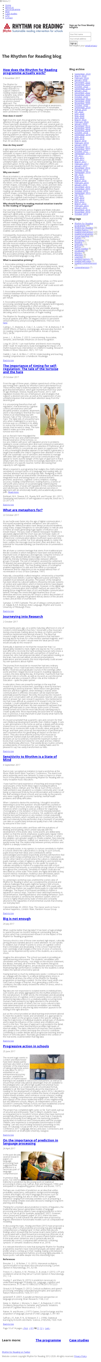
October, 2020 (81, 105)
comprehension (82, 267)
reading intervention (84, 231)
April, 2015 (79, 201)
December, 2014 (82, 209)
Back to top (8, 360)
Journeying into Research (23, 616)
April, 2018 (79, 138)
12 (41, 1328)
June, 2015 (79, 197)
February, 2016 (82, 182)
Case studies (11, 13)
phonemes (80, 240)
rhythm (78, 238)
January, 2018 (81, 145)
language (79, 244)
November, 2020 (82, 103)
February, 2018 (82, 143)
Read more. (13, 492)
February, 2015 (82, 205)
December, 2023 (82, 82)
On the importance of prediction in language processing (30, 1141)
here (5, 322)
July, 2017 (79, 155)
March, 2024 (80, 76)
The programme (12, 9)
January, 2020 (81, 124)
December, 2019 (82, 126)
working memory (82, 259)
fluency (78, 246)
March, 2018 (80, 140)
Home (8, 5)
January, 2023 (81, 90)
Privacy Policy (80, 1356)
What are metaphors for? (23, 510)
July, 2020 (79, 111)
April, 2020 (79, 117)
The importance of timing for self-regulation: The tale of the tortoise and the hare (30, 368)
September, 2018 (82, 134)
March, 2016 (80, 180)
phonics (78, 252)
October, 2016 (81, 170)
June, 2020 (79, 113)
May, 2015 (79, 199)
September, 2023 (82, 88)
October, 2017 (81, 151)
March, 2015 (80, 203)
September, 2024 (82, 74)
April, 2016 (79, 178)
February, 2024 (82, 78)
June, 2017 (79, 157)
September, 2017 (82, 153)
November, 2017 (82, 149)
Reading (78, 242)
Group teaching (82, 236)
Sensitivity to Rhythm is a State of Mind (30, 758)
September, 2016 (82, 172)
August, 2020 (81, 109)
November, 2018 (82, 130)
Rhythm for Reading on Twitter (16, 1352)
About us (9, 7)
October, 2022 (81, 97)
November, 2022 (82, 94)
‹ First (25, 1328)
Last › (47, 1328)
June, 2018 (79, 136)
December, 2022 (82, 92)
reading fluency (82, 229)
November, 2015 (82, 189)
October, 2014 (81, 214)
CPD (7, 15)
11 (38, 1328)
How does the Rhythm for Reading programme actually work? (30, 71)
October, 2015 (81, 191)
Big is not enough (17, 918)
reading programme (84, 233)
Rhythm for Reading (84, 227)
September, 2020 (82, 107)
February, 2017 (82, 163)
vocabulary (80, 250)
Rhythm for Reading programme (84, 224)
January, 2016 (81, 184)
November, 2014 (82, 212)
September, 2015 (82, 193)
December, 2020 (82, 101)
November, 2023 (82, 84)
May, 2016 (79, 176)
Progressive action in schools (26, 1046)
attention (79, 254)
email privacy (91, 45)
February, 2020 (82, 122)
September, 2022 (82, 99)
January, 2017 (81, 166)
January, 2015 (81, 207)
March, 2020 (80, 120)
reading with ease (83, 261)
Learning (79, 256)
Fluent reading (81, 248)
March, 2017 (80, 161)
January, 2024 (81, 80)
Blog (7, 11)
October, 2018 (81, 132)
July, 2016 (79, 174)
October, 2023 (81, 86)
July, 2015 (79, 195)
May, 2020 (79, 115)
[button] (9, 1)
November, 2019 (82, 128)
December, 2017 (82, 147)
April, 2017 (79, 159)
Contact (9, 17)
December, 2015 (82, 186)
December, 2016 (82, 168)
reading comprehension (86, 263)
